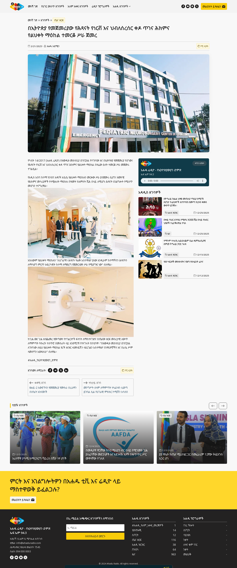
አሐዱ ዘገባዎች (122, 6)
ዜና (167, 233)
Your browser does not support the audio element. (174, 180)
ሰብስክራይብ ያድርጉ (95, 536)
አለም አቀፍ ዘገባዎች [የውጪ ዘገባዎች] (78, 6)
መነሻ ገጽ (33, 6)
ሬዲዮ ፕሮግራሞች (100, 6)
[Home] (17, 6)
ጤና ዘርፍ (59, 20)
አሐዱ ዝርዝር (171, 212)
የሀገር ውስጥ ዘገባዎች (52, 6)
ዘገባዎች (45, 20)
